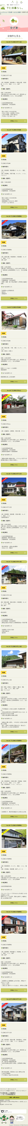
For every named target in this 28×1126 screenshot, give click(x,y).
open (25, 2)
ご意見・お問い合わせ (14, 1097)
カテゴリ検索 (17, 12)
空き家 (10, 12)
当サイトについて (12, 1089)
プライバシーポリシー (21, 1090)
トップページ (3, 12)
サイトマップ (3, 1089)
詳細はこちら (14, 121)
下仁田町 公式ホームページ (8, 1111)
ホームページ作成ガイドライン (7, 1090)
